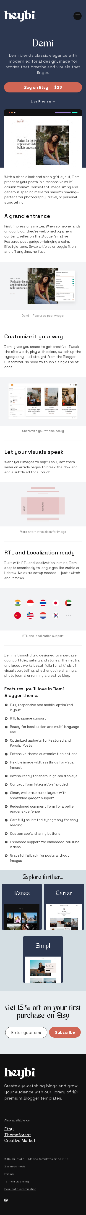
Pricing (9, 1174)
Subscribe (65, 1032)
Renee (22, 894)
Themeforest (17, 1134)
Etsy (9, 1128)
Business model (15, 1166)
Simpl (43, 946)
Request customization (20, 1189)
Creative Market (20, 1140)
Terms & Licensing (16, 1181)
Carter (64, 894)
